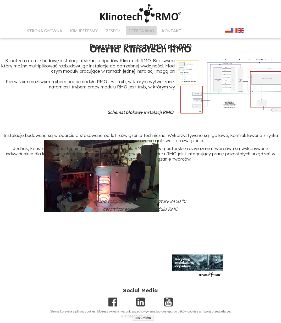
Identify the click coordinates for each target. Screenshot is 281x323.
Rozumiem (143, 318)
